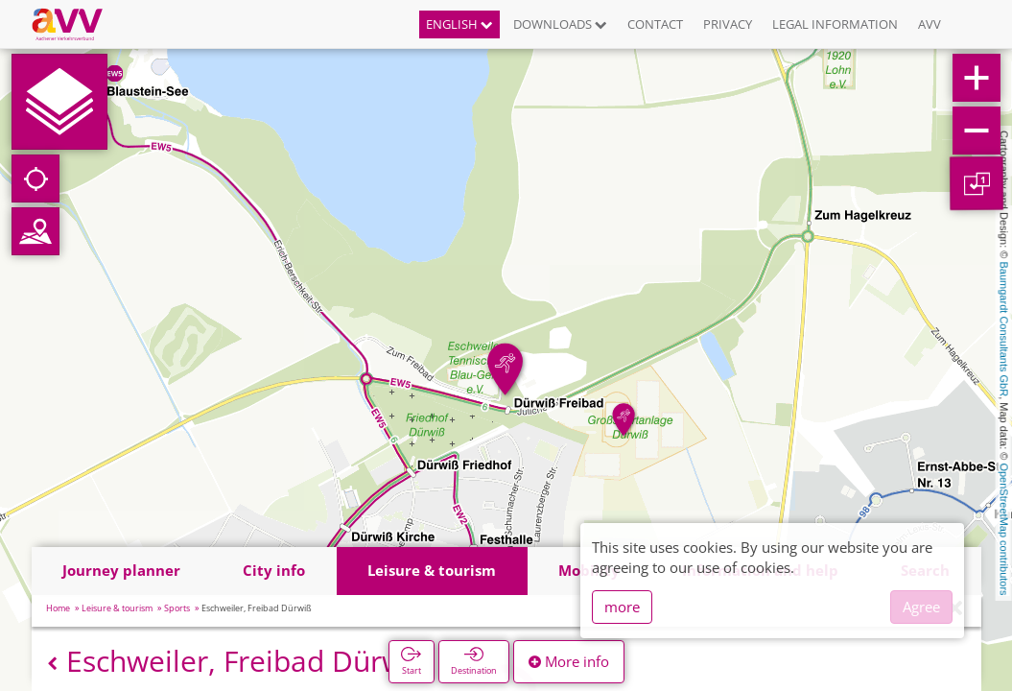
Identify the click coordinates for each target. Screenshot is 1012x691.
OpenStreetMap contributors (1004, 529)
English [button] (459, 24)
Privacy (727, 24)
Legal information (835, 24)
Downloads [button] (560, 24)
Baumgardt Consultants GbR (1004, 329)
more (622, 606)
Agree (921, 606)
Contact (655, 24)
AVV (929, 24)
